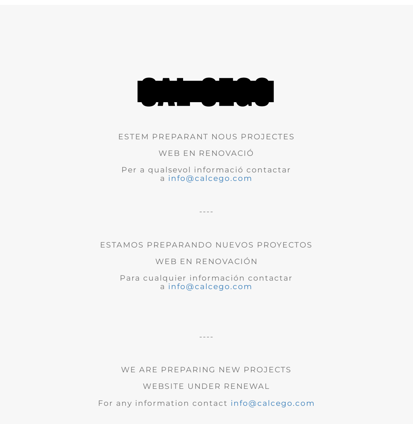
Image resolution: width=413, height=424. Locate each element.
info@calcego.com (210, 178)
